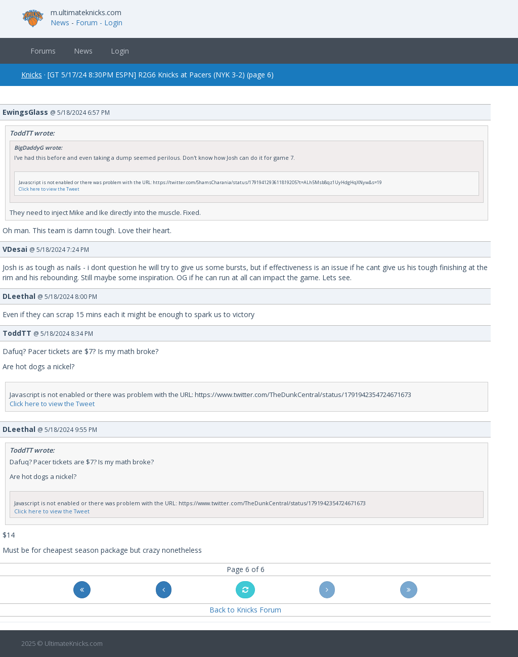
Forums (43, 51)
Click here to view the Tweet (49, 189)
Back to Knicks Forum (245, 610)
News (60, 22)
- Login (111, 22)
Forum (87, 22)
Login (120, 51)
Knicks (31, 74)
